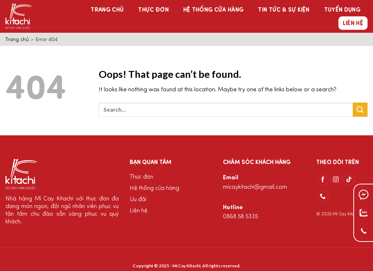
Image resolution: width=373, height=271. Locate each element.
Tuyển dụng (342, 10)
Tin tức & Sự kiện (283, 10)
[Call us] (323, 197)
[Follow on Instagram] (336, 180)
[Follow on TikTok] (349, 180)
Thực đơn (153, 10)
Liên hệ (353, 24)
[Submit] (360, 110)
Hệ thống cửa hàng (213, 10)
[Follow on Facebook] (323, 180)
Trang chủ (107, 10)
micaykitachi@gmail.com (255, 187)
